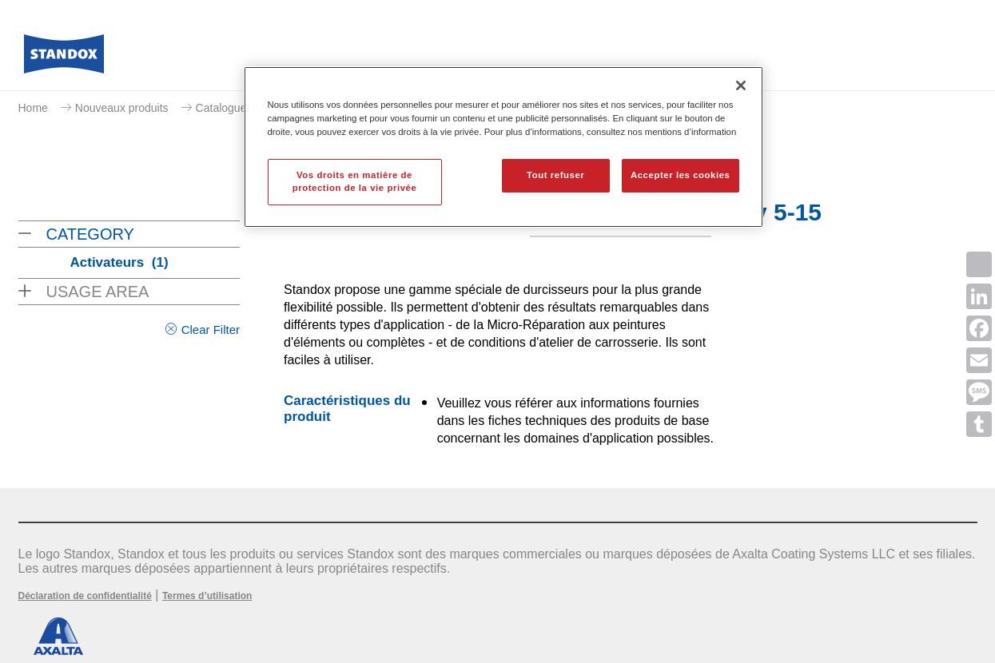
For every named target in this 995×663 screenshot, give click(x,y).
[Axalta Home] (64, 58)
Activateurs (119, 262)
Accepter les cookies (680, 175)
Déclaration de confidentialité (85, 595)
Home (33, 107)
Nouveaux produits (122, 107)
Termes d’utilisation (207, 595)
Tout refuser (555, 175)
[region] (503, 147)
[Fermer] (740, 85)
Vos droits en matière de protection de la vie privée (355, 181)
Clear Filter (210, 329)
